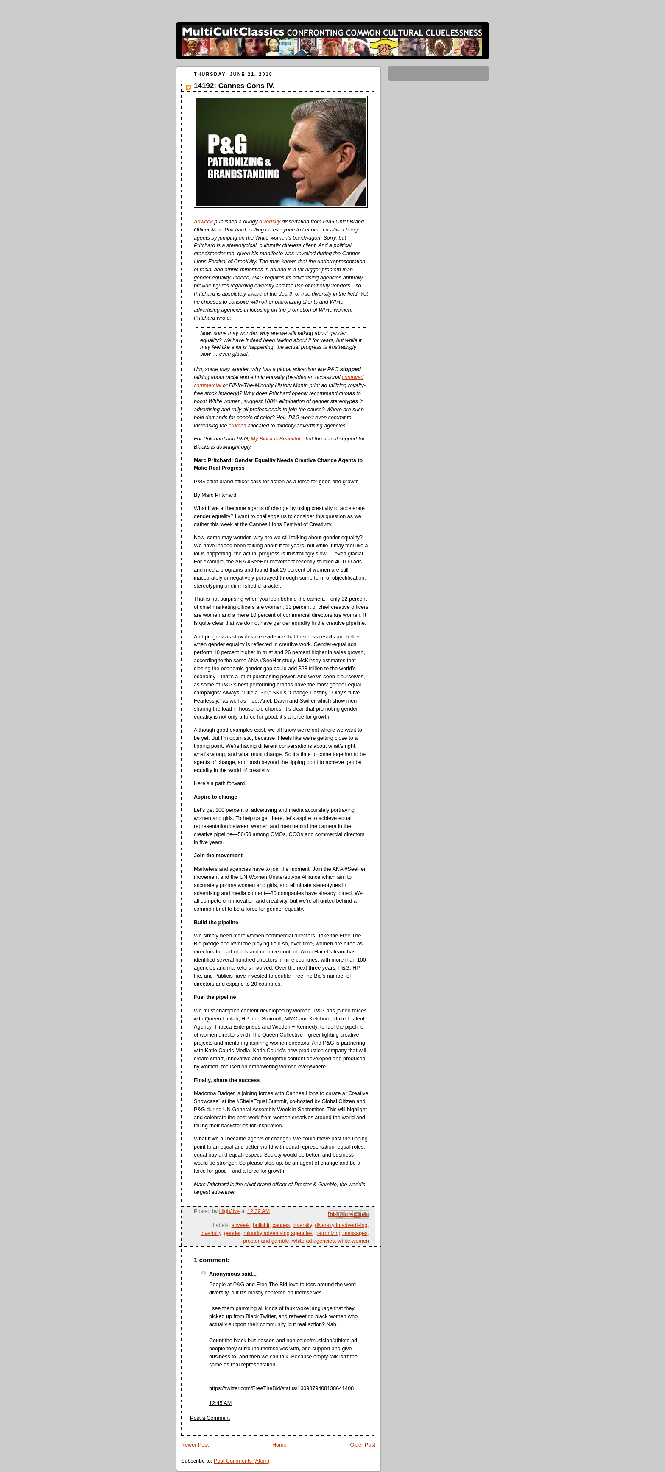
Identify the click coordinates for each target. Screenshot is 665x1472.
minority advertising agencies (278, 1233)
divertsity (269, 222)
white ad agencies (313, 1241)
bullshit (261, 1225)
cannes (281, 1225)
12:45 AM (220, 1403)
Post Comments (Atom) (241, 1461)
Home (279, 1445)
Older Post (362, 1445)
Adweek (203, 222)
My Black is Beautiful (275, 439)
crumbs (237, 426)
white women (353, 1241)
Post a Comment (210, 1418)
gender (232, 1233)
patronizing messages (342, 1233)
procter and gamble (266, 1241)
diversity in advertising (341, 1225)
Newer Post (195, 1445)
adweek (241, 1225)
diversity (302, 1225)
